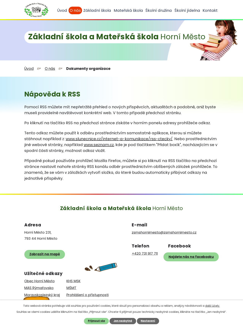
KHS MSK (73, 281)
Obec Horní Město (39, 281)
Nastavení (148, 321)
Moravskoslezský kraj (42, 294)
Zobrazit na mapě (44, 254)
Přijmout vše (96, 321)
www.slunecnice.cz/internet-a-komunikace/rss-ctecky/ (119, 138)
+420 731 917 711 (145, 253)
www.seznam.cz (99, 144)
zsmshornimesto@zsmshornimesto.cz (164, 232)
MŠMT (71, 287)
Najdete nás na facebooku (191, 256)
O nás (75, 10)
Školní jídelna (187, 10)
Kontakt (210, 10)
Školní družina (158, 10)
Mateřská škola (128, 10)
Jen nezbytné (123, 321)
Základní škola (97, 10)
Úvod (62, 10)
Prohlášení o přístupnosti (87, 294)
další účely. (212, 306)
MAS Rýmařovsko (39, 287)
